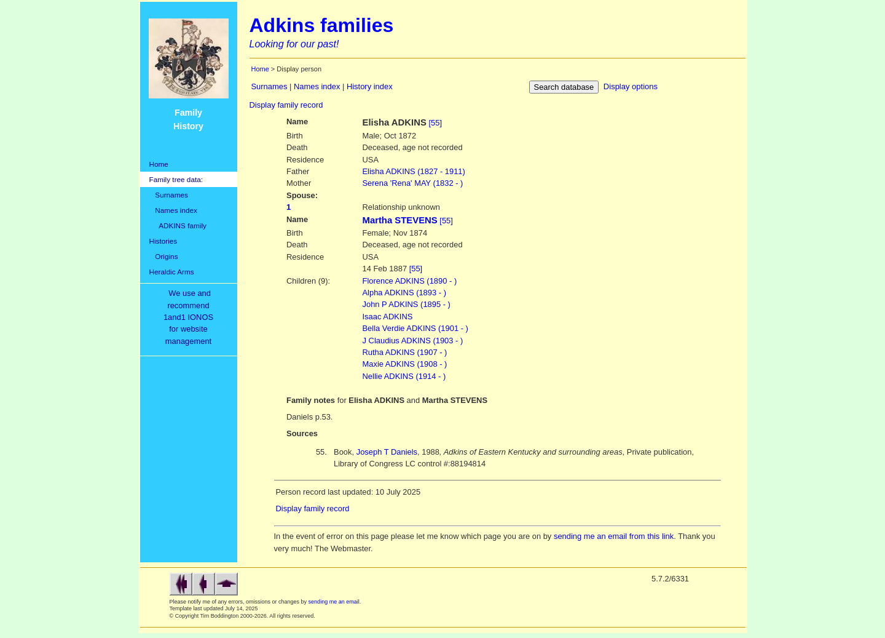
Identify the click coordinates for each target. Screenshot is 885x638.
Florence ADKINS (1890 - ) (410, 280)
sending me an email (334, 602)
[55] (435, 122)
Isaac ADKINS (388, 316)
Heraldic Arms (171, 272)
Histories (163, 241)
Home (158, 164)
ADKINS (414, 171)
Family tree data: (176, 179)
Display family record (286, 105)
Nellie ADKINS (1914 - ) (404, 376)
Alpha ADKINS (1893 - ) (404, 292)
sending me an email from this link (614, 536)
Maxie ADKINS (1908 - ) (405, 364)
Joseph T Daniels (386, 452)
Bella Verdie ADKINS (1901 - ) (415, 328)
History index (370, 86)
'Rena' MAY (413, 183)
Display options (631, 86)
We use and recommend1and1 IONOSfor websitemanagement (190, 317)
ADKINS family (177, 225)
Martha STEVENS (400, 220)
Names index (173, 210)
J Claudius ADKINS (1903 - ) (413, 340)
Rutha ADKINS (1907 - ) (405, 352)
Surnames (168, 195)
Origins (163, 256)
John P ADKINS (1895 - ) (406, 304)
